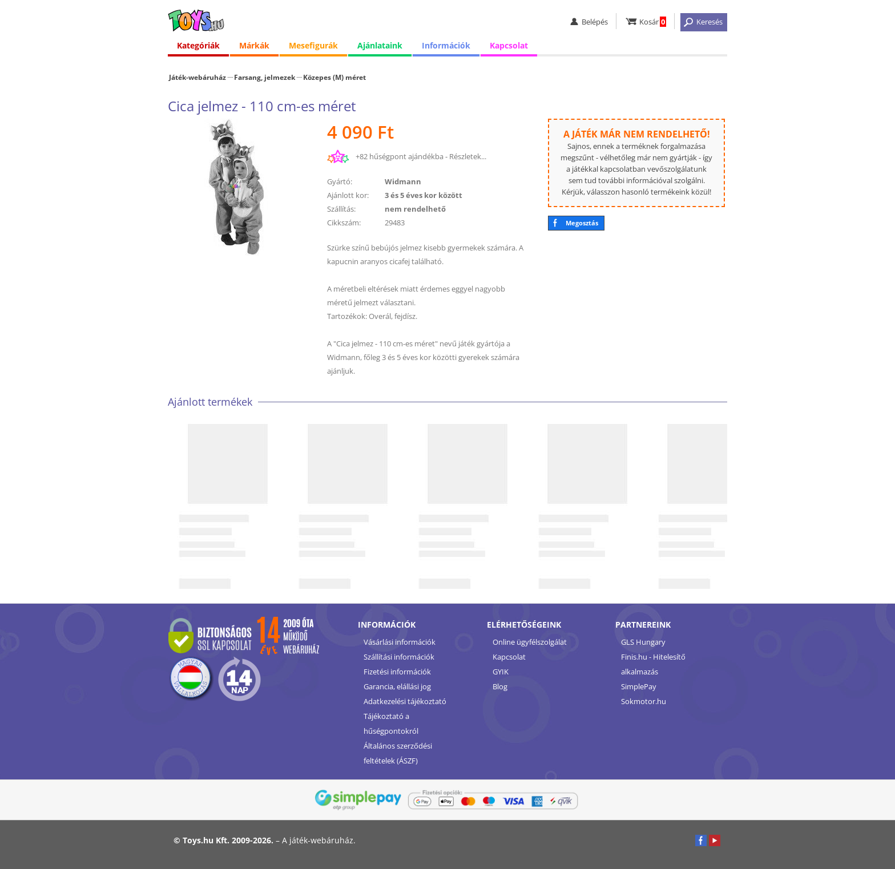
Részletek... (467, 156)
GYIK (501, 671)
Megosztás (582, 223)
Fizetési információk (397, 671)
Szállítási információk (399, 657)
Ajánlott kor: (348, 195)
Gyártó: (339, 181)
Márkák (254, 45)
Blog (500, 686)
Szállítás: (341, 209)
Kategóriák (198, 45)
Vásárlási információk (400, 642)
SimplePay (638, 686)
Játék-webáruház (197, 77)
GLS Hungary (643, 642)
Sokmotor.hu (643, 701)
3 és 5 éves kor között (423, 195)
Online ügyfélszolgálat (530, 642)
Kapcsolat (509, 45)
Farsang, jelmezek (264, 77)
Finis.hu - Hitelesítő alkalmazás (653, 664)
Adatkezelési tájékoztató (405, 701)
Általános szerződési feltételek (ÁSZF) (398, 753)
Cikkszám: (344, 222)
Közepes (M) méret (334, 77)
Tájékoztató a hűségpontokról (391, 723)
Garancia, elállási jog (397, 686)
